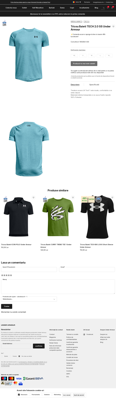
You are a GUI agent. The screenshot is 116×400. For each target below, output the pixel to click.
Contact (51, 334)
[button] (113, 34)
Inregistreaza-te (98, 2)
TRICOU (86, 21)
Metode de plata (71, 354)
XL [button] (109, 55)
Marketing (57, 394)
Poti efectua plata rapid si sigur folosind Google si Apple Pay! (30, 2)
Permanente (36, 394)
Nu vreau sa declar (27, 356)
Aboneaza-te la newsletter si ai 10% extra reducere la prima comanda (57, 14)
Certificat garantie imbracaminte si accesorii (72, 349)
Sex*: (2, 353)
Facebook (90, 334)
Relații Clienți (53, 343)
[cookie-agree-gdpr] (79, 395)
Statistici (47, 394)
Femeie (15, 356)
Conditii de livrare (72, 357)
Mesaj (5, 279)
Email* (63, 267)
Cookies (69, 371)
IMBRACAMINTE (76, 21)
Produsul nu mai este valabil (84, 63)
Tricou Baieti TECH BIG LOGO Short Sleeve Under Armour (96, 246)
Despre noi (103, 334)
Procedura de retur (72, 360)
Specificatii (94, 85)
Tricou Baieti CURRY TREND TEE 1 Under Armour (56, 246)
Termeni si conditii (72, 334)
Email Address (7, 343)
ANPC (68, 374)
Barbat (6, 356)
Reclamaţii (69, 368)
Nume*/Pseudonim (9, 267)
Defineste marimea (55, 340)
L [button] (100, 55)
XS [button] (74, 55)
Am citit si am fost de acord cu (24, 364)
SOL (67, 376)
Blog (101, 342)
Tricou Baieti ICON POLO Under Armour (16, 244)
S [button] (82, 55)
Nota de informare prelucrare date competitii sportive (55, 348)
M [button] (91, 55)
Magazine (52, 337)
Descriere (75, 85)
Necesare (24, 394)
